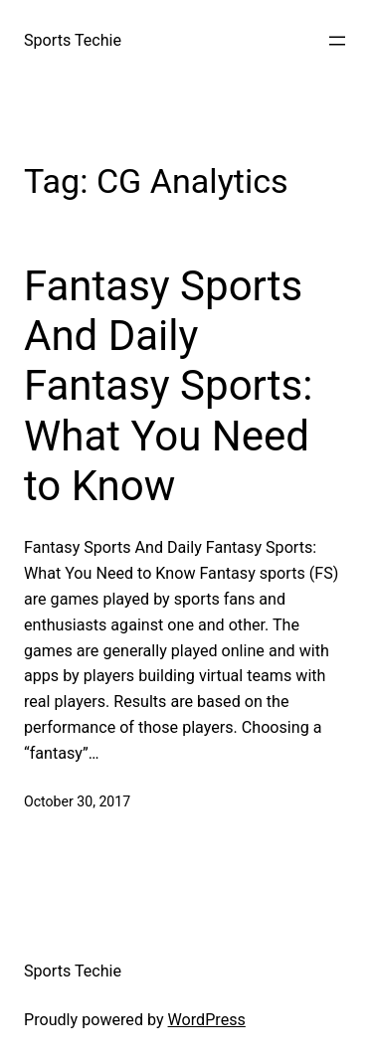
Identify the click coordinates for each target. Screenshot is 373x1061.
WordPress (207, 1019)
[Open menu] (337, 41)
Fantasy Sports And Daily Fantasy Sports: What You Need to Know (168, 386)
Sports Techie (72, 40)
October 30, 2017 (77, 801)
